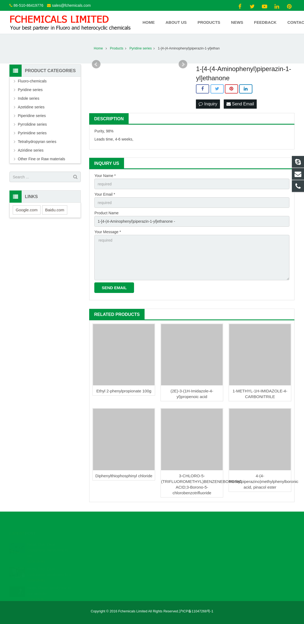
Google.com (27, 210)
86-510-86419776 (29, 5)
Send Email (240, 104)
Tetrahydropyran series (37, 141)
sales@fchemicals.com (71, 5)
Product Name (106, 213)
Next (183, 64)
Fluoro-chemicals (32, 81)
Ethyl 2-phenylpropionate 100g (123, 391)
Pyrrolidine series (32, 124)
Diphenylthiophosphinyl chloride (123, 475)
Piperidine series (32, 116)
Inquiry (208, 104)
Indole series (28, 98)
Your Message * (107, 232)
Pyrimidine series (32, 133)
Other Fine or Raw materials (41, 159)
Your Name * (105, 175)
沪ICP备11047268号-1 (196, 611)
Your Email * (104, 194)
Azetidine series (31, 107)
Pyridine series (30, 90)
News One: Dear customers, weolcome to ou (47, 546)
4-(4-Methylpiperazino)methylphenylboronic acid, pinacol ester (263, 481)
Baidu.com (54, 210)
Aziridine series (31, 150)
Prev (96, 64)
